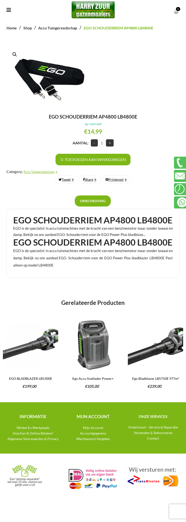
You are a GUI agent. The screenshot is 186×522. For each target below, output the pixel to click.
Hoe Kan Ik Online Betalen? (33, 433)
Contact (153, 438)
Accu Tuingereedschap (57, 28)
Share (88, 179)
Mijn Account (93, 428)
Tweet (65, 179)
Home (11, 28)
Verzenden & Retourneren (153, 433)
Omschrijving (92, 201)
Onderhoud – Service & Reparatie (153, 427)
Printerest (114, 179)
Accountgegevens (93, 433)
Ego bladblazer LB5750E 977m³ (155, 378)
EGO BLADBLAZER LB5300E (30, 378)
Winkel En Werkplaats (33, 428)
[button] (14, 54)
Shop (27, 28)
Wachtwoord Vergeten (93, 439)
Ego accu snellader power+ (93, 378)
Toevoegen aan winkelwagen (95, 159)
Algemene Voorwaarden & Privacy (33, 439)
